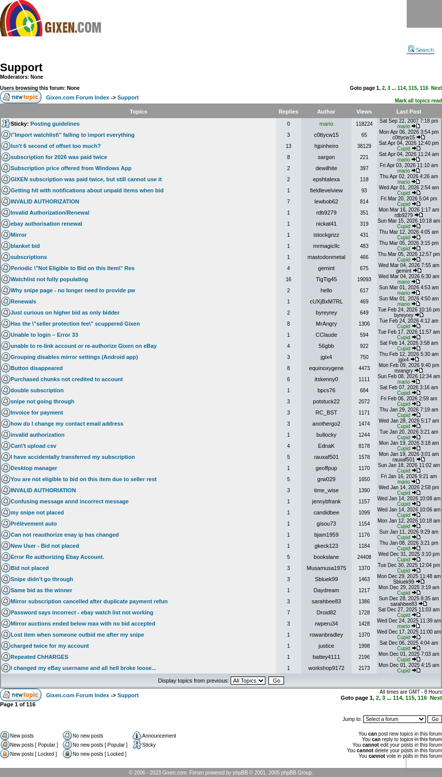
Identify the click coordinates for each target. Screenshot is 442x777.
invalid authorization (38, 435)
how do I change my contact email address (67, 424)
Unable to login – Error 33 (44, 335)
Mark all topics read (418, 100)
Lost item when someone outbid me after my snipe (77, 635)
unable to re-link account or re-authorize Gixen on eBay (84, 346)
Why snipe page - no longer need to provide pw (73, 290)
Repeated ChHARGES (39, 657)
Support (21, 67)
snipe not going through (42, 401)
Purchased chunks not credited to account (67, 379)
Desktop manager (34, 468)
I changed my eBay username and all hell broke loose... (83, 668)
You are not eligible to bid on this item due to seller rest (84, 479)
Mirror (19, 235)
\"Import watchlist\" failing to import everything (73, 135)
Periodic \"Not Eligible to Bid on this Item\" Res (73, 268)
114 (402, 88)
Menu (424, 14)
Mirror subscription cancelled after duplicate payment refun (89, 601)
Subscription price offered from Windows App (71, 168)
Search (421, 50)
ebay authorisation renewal (46, 224)
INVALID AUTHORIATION (43, 490)
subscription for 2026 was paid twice (59, 157)
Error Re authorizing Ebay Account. (57, 557)
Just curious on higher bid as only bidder (65, 312)
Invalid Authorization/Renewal (50, 213)
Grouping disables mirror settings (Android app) (74, 357)
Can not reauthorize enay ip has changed (65, 535)
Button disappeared (37, 368)
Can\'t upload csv (34, 446)
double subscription (37, 390)
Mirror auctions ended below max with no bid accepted (83, 623)
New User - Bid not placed (45, 546)
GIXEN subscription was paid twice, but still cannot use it (86, 179)
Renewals (23, 301)
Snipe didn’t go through (42, 579)
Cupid (403, 148)
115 (413, 88)
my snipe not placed (37, 512)
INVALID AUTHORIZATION (45, 201)
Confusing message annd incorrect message (70, 501)
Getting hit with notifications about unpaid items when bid (87, 190)
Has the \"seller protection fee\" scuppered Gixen (75, 324)
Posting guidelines (55, 124)
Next (436, 88)
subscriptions (29, 257)
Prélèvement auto (34, 524)
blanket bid (25, 246)
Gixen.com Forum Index (77, 97)
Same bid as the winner (41, 590)
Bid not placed (30, 568)
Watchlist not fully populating (49, 279)
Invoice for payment (37, 412)
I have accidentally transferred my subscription (73, 457)
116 (424, 88)
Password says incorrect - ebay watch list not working (82, 612)
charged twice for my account (50, 646)
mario (326, 124)
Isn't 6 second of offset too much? (56, 146)
